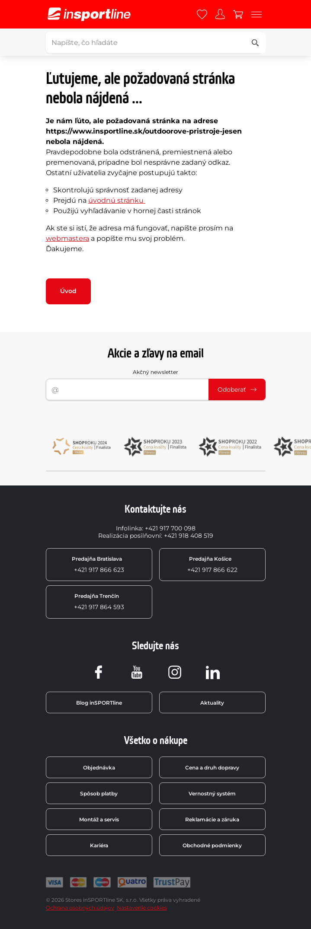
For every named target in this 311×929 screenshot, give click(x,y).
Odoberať (237, 389)
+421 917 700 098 (170, 528)
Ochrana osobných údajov (80, 907)
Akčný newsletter (155, 372)
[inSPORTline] (89, 14)
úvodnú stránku (116, 200)
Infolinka (129, 528)
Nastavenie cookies (142, 907)
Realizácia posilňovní (129, 536)
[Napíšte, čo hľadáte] (154, 42)
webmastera (67, 238)
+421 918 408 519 (188, 536)
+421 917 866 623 (98, 564)
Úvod (68, 291)
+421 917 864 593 (99, 602)
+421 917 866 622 (212, 564)
